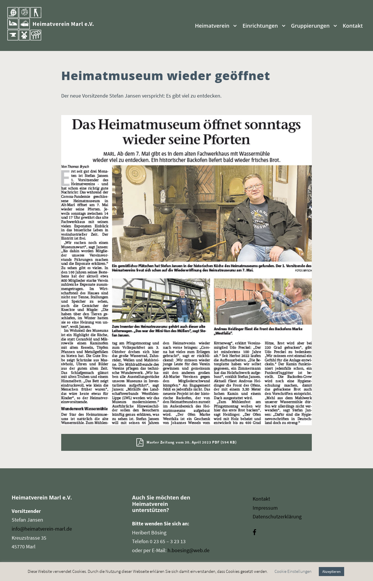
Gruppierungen (310, 25)
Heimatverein (212, 25)
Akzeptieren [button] (331, 571)
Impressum (265, 507)
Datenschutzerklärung (277, 516)
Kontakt (353, 25)
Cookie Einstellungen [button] (293, 571)
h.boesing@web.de (189, 550)
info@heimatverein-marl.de (42, 528)
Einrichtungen (260, 25)
